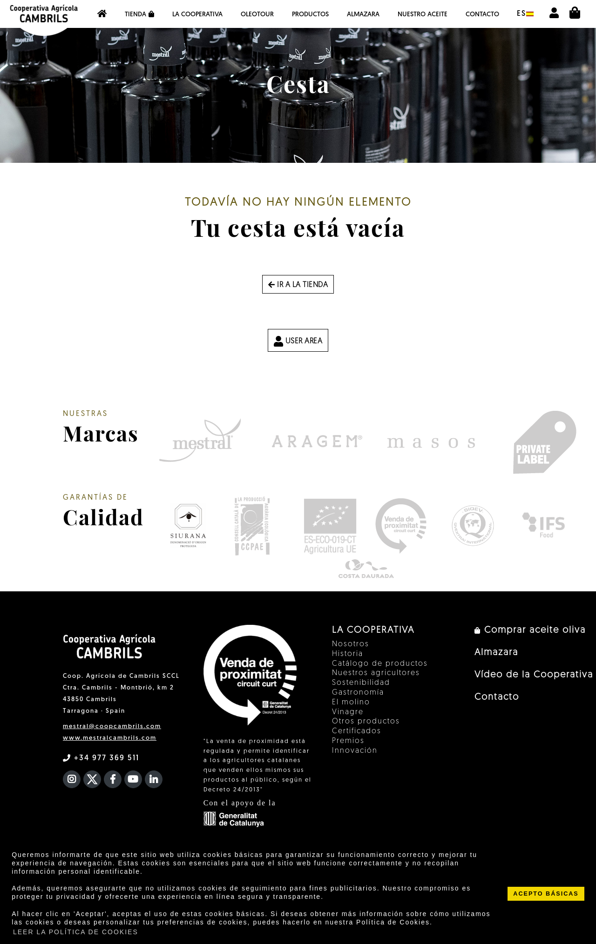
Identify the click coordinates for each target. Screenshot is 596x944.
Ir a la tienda (298, 285)
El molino (351, 702)
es (525, 14)
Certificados (356, 731)
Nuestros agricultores (376, 673)
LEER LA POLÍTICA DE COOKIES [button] (75, 932)
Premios (348, 741)
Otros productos (366, 721)
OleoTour (257, 14)
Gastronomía (358, 692)
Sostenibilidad (361, 683)
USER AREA (298, 341)
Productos (310, 14)
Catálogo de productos (380, 664)
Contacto (482, 14)
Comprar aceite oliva (530, 630)
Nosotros (350, 644)
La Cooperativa (197, 14)
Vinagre (348, 712)
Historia (347, 654)
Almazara (363, 14)
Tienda (139, 14)
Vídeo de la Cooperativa (533, 675)
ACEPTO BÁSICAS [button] (545, 893)
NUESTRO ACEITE (422, 14)
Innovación (355, 751)
